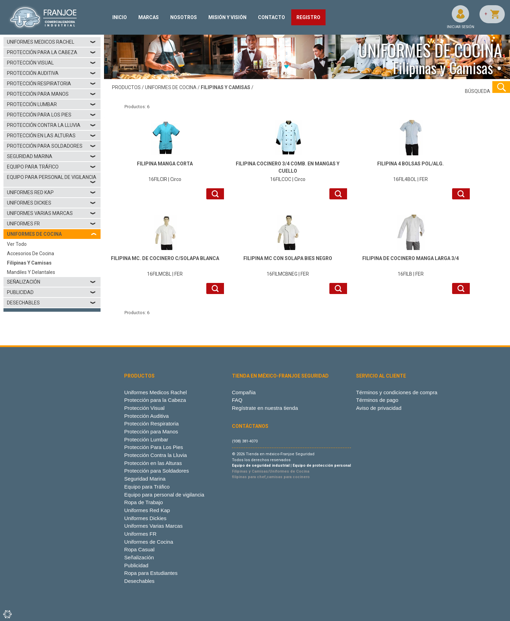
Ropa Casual (139, 549)
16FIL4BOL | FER (411, 171)
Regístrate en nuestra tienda (265, 408)
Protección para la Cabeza (51, 52)
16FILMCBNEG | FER (287, 266)
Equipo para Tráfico (51, 167)
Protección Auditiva (51, 73)
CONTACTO (271, 17)
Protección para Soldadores (51, 146)
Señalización (51, 282)
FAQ (237, 400)
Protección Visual (51, 63)
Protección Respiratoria (51, 83)
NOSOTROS (183, 17)
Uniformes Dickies (51, 203)
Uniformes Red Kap (51, 192)
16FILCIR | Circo (165, 171)
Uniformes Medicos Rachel (51, 42)
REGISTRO (308, 17)
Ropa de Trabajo (143, 502)
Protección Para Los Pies (51, 115)
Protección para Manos (51, 94)
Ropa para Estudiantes (151, 573)
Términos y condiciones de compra (396, 392)
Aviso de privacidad (378, 408)
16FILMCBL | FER (165, 266)
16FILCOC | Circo (287, 171)
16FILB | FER (411, 266)
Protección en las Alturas (51, 135)
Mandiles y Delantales (31, 272)
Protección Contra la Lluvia (51, 125)
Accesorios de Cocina (30, 253)
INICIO (119, 17)
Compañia (244, 392)
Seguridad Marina (51, 156)
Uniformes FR (51, 223)
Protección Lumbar (51, 104)
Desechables (51, 302)
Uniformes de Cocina (148, 542)
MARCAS (148, 17)
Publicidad (51, 292)
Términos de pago (377, 400)
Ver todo (17, 244)
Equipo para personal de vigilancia (51, 179)
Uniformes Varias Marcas (51, 213)
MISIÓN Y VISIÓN (227, 17)
